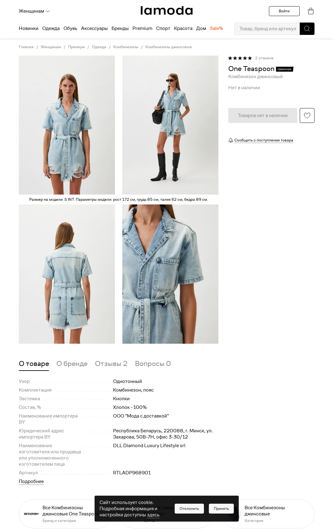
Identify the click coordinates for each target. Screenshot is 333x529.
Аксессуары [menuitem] (94, 28)
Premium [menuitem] (142, 28)
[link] (167, 10)
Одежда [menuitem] (51, 28)
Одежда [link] (99, 46)
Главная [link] (26, 46)
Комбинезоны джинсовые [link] (168, 46)
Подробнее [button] (31, 481)
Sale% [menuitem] (216, 28)
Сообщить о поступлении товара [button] (263, 140)
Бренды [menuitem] (120, 28)
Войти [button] (284, 11)
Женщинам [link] (51, 46)
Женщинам (34, 11)
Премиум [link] (76, 46)
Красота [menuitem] (183, 28)
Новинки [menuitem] (29, 28)
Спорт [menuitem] (163, 28)
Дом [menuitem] (201, 28)
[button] (307, 29)
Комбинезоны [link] (125, 46)
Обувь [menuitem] (70, 28)
